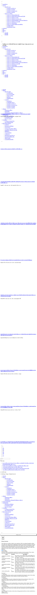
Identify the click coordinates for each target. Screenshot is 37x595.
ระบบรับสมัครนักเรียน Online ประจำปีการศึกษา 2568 (12, 467)
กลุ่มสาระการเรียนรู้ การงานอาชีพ (13, 21)
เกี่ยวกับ (4, 90)
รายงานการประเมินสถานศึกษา (11, 128)
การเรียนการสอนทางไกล (9, 121)
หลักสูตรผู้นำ (7, 498)
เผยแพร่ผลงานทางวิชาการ (10, 135)
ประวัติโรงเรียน (10, 93)
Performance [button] (4, 577)
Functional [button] (3, 573)
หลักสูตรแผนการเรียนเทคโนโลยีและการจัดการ (14, 112)
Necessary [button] (3, 549)
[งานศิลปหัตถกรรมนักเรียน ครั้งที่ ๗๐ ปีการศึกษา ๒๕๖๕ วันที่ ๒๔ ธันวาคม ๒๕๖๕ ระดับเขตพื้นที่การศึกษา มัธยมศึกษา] (8, 220)
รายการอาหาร (7, 127)
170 (3, 455)
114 (3, 448)
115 (3, 449)
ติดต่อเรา (4, 30)
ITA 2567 (6, 33)
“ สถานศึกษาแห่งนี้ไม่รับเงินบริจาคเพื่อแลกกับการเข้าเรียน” (14, 469)
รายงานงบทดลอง (8, 132)
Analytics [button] (3, 581)
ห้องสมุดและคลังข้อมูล (9, 126)
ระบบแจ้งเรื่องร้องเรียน (9, 527)
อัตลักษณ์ (9, 97)
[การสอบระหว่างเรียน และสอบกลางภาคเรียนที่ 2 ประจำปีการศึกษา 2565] (8, 146)
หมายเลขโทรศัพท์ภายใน (9, 136)
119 (3, 452)
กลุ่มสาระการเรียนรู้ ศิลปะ (12, 23)
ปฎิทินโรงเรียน (7, 526)
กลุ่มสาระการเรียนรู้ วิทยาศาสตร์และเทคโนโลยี (16, 16)
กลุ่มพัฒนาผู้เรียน (10, 25)
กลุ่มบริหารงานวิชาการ (11, 8)
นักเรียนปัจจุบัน (5, 114)
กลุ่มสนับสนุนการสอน (11, 27)
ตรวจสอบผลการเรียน (9, 117)
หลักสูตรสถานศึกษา (8, 497)
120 (3, 453)
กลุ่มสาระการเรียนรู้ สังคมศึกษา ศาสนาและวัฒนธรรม (17, 20)
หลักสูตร (4, 496)
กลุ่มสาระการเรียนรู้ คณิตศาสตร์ (13, 57)
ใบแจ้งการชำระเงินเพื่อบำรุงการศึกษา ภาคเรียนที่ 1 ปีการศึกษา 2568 (15, 465)
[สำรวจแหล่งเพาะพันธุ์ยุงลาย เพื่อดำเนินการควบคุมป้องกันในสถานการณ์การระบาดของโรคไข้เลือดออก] (8, 257)
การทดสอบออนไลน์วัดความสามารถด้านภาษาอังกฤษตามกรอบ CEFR (16, 468)
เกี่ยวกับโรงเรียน (8, 91)
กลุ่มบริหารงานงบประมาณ (12, 53)
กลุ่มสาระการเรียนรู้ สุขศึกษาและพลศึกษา (15, 24)
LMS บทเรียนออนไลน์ (9, 122)
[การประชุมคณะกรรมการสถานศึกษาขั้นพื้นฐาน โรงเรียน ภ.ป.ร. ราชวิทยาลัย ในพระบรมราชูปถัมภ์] (8, 111)
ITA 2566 (6, 32)
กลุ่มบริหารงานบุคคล (11, 9)
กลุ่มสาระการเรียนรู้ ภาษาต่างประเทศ (14, 19)
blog (3, 29)
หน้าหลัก (4, 89)
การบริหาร (7, 99)
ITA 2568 (6, 34)
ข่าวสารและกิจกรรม (6, 501)
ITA (3, 31)
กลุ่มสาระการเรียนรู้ (8, 13)
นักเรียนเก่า (5, 28)
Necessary (4, 550)
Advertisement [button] (4, 585)
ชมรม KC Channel (8, 118)
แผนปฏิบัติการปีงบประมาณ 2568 (11, 130)
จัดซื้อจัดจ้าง (7, 131)
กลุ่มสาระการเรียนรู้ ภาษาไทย (12, 17)
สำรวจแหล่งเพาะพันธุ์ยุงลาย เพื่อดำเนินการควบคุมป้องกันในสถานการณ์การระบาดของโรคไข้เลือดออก (16, 260)
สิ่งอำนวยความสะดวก (7, 123)
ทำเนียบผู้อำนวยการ (11, 102)
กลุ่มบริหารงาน (8, 49)
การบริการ (7, 124)
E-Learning (5, 119)
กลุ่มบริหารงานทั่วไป (11, 12)
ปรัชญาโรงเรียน (10, 95)
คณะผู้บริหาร (5, 4)
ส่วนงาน (4, 5)
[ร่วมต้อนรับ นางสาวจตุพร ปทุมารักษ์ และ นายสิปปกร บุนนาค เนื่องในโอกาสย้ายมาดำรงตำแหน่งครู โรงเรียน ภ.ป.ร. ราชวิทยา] (8, 292)
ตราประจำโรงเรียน (10, 94)
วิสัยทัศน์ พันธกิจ (10, 98)
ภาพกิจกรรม (7, 134)
